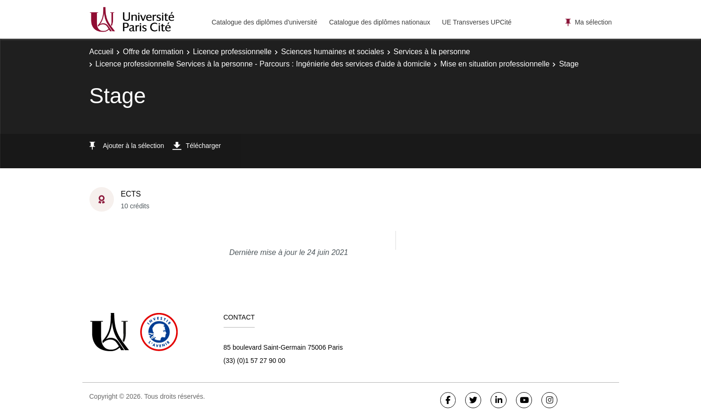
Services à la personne (432, 52)
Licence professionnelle (232, 52)
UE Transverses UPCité (477, 22)
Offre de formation (153, 52)
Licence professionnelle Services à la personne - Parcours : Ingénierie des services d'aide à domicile (263, 64)
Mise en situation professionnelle (494, 64)
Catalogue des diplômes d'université (264, 22)
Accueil (101, 52)
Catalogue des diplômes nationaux (379, 22)
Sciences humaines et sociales (332, 52)
